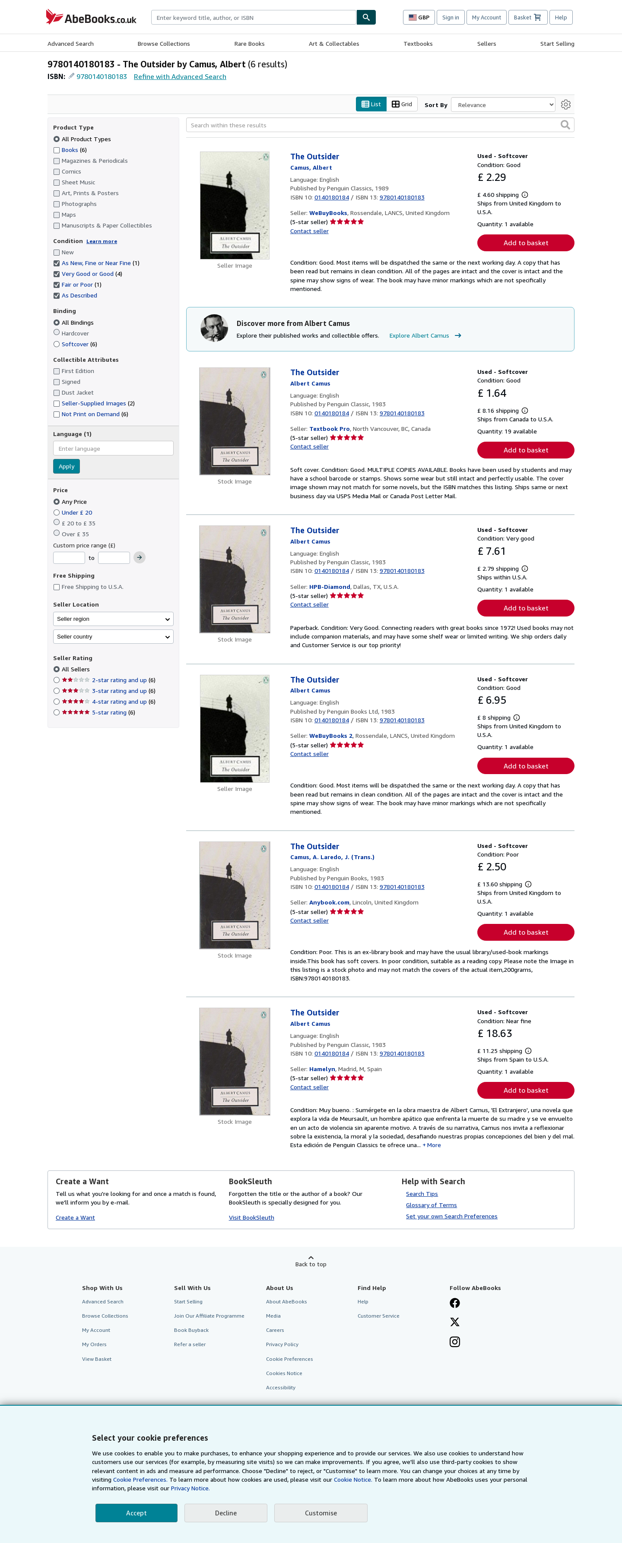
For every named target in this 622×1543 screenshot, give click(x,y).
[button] (565, 125)
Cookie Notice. (353, 1479)
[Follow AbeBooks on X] (455, 1323)
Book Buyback (191, 1330)
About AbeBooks (286, 1301)
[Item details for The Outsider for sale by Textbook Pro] (234, 421)
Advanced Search (71, 43)
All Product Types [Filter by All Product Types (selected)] (83, 138)
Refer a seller (190, 1344)
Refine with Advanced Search (180, 76)
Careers (275, 1330)
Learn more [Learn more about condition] (101, 241)
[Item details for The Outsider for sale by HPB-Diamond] (234, 579)
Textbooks (418, 43)
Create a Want (75, 1217)
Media (273, 1315)
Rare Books (250, 43)
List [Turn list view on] (371, 104)
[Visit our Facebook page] (455, 1304)
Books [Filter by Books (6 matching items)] (70, 149)
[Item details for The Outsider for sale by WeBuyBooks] (234, 205)
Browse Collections (164, 43)
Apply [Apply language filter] (66, 466)
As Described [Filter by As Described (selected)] (76, 295)
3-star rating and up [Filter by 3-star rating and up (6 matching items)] (109, 690)
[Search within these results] (380, 124)
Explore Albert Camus (426, 335)
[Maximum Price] (114, 558)
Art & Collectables (334, 43)
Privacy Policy (282, 1344)
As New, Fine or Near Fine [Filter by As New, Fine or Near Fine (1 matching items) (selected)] (96, 262)
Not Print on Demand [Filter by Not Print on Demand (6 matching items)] (90, 413)
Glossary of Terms (431, 1204)
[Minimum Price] (69, 558)
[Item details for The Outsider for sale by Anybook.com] (234, 895)
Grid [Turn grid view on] (402, 104)
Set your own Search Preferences (452, 1216)
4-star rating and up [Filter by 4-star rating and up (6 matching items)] (109, 701)
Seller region (73, 619)
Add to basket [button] (526, 242)
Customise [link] (321, 1513)
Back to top (311, 1264)
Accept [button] (136, 1513)
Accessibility (280, 1387)
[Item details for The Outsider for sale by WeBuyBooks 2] (234, 729)
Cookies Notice (284, 1373)
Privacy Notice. (190, 1488)
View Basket (96, 1359)
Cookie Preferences (289, 1359)
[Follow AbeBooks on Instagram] (455, 1343)
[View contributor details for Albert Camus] (311, 167)
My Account (486, 17)
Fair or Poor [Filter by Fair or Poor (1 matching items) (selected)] (77, 284)
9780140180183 (101, 76)
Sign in (450, 17)
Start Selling (557, 43)
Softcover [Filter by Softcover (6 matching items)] (75, 344)
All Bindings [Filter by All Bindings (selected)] (74, 322)
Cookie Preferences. (140, 1479)
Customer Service (379, 1315)
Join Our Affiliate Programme (209, 1315)
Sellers (486, 43)
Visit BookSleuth (251, 1217)
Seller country (74, 636)
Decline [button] (226, 1513)
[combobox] (253, 17)
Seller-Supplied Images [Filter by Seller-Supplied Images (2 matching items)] (94, 403)
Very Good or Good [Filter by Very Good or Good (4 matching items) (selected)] (87, 273)
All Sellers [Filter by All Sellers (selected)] (77, 669)
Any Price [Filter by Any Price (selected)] (71, 501)
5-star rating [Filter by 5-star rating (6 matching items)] (98, 712)
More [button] (434, 1144)
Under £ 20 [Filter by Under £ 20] (73, 512)
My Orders (94, 1344)
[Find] (366, 17)
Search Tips (422, 1193)
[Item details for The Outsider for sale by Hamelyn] (234, 1062)
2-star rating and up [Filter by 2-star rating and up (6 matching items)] (109, 679)
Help (561, 17)
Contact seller (309, 230)
